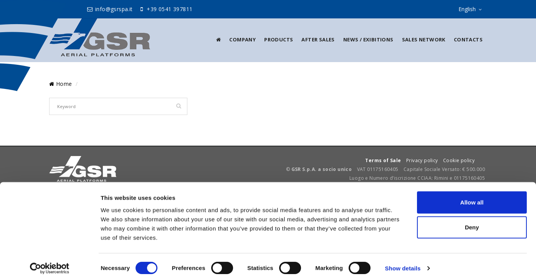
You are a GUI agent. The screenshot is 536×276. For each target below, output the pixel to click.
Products (278, 39)
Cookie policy (459, 160)
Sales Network (423, 39)
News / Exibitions (368, 39)
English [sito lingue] (471, 9)
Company (242, 39)
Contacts (468, 39)
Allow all (472, 194)
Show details (403, 261)
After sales (317, 39)
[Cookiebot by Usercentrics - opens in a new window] (49, 261)
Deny (472, 220)
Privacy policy (422, 160)
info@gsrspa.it (110, 9)
